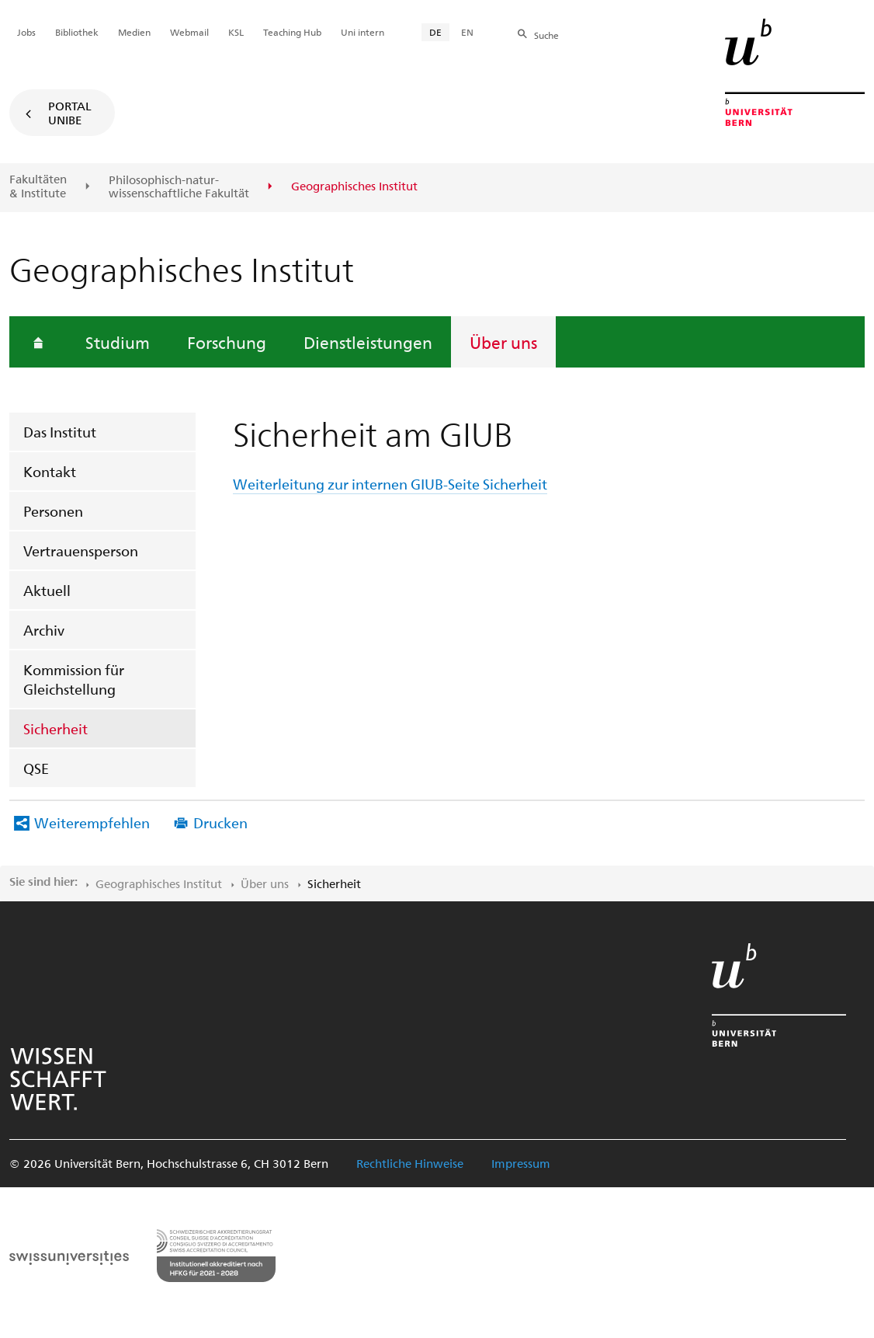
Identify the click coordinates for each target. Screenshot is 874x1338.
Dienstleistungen (367, 342)
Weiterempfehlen (92, 822)
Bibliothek (77, 32)
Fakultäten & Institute (38, 186)
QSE (36, 768)
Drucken (220, 822)
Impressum (520, 1163)
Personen (53, 511)
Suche (546, 35)
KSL (236, 32)
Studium (117, 342)
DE (435, 32)
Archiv (43, 629)
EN (467, 32)
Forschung (226, 342)
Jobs (26, 32)
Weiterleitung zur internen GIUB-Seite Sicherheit (390, 483)
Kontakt (49, 471)
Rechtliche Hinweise (409, 1163)
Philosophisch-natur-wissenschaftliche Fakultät (179, 186)
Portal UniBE (70, 112)
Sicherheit (55, 728)
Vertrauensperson (80, 550)
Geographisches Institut (158, 883)
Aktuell (47, 590)
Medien (134, 32)
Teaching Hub (292, 32)
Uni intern (362, 32)
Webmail (189, 32)
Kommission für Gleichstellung (73, 679)
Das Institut (59, 431)
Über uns (503, 342)
